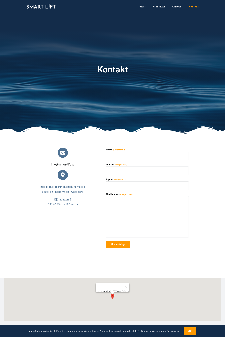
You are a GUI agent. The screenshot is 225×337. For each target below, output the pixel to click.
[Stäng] (125, 286)
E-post (116, 179)
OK (190, 331)
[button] (112, 296)
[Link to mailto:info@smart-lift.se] (63, 153)
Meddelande (119, 194)
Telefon (116, 164)
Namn (115, 149)
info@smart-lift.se (62, 164)
